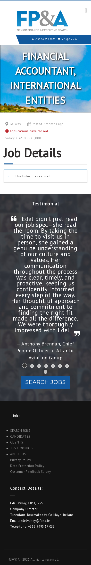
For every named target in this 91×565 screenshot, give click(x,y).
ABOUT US (18, 454)
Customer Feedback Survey (30, 472)
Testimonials (21, 448)
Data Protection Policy (27, 466)
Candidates (20, 436)
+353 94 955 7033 (45, 39)
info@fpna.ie (69, 39)
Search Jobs (45, 382)
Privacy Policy (20, 460)
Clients (16, 442)
